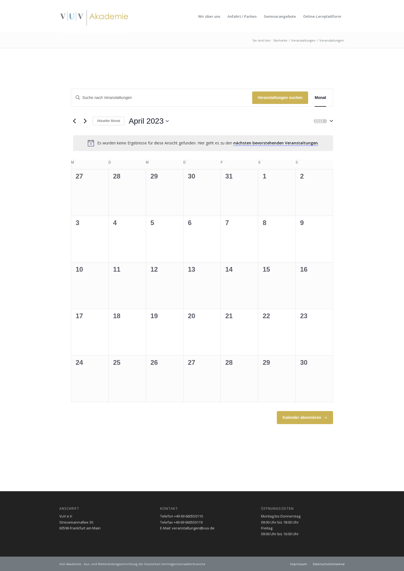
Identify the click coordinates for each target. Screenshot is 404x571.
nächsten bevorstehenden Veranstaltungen (275, 143)
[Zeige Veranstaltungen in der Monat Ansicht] (320, 97)
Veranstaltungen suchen (280, 97)
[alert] (203, 143)
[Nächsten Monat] (85, 121)
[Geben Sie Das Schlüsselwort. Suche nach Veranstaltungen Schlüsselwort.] (161, 97)
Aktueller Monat (108, 121)
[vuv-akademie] (94, 16)
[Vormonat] (74, 121)
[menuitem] (209, 16)
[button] (322, 121)
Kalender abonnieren (302, 417)
